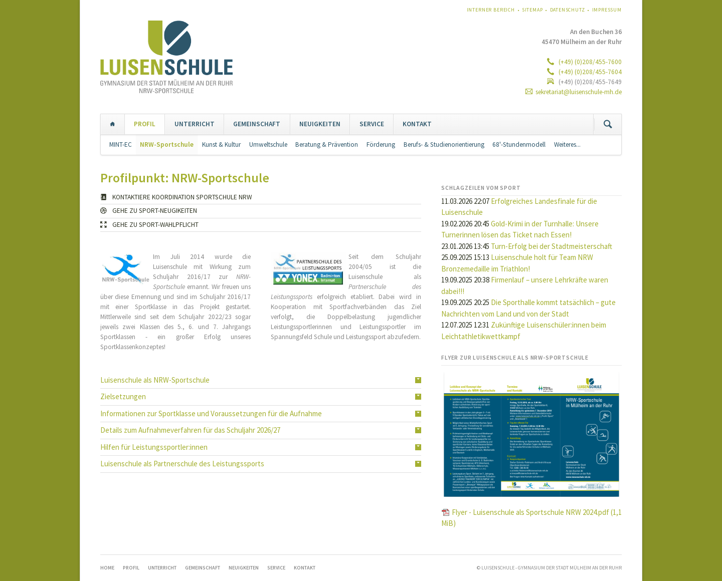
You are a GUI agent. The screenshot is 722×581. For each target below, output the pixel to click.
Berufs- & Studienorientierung (444, 144)
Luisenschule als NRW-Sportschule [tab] (155, 380)
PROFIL (144, 124)
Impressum (607, 10)
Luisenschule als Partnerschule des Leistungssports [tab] (182, 463)
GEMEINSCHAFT (256, 124)
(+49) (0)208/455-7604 (589, 72)
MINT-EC (120, 144)
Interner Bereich (491, 10)
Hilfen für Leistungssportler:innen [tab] (154, 447)
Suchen (608, 124)
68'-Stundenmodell (519, 144)
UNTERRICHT (194, 124)
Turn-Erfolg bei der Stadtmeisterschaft (551, 246)
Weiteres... (567, 144)
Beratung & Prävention (326, 144)
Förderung (381, 144)
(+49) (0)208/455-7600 (589, 62)
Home (112, 124)
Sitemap (532, 10)
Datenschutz (567, 10)
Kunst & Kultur (221, 144)
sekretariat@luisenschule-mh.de (578, 92)
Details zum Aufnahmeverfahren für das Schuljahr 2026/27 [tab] (190, 430)
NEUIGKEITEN (319, 124)
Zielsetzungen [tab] (123, 396)
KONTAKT (417, 124)
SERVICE (371, 124)
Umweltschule (268, 144)
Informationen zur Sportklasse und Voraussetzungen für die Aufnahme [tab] (211, 413)
